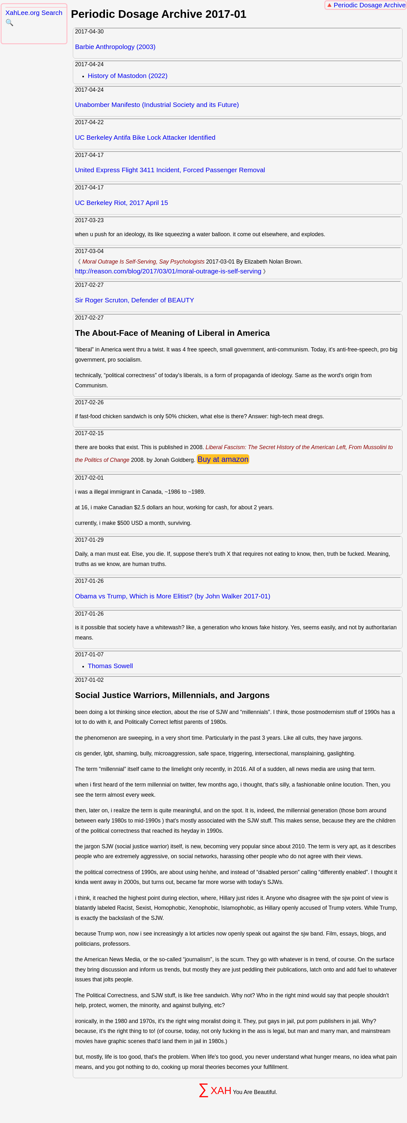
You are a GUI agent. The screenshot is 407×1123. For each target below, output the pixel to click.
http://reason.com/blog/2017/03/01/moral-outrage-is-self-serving (168, 271)
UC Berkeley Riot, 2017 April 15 (121, 202)
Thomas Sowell (110, 665)
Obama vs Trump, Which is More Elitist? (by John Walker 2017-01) (172, 596)
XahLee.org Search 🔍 (33, 17)
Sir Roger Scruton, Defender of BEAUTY (134, 300)
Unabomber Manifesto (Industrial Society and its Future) (157, 104)
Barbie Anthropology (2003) (115, 46)
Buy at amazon (222, 459)
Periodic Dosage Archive (370, 5)
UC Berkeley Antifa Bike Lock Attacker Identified (145, 137)
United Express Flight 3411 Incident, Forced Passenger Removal (170, 169)
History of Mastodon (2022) (128, 75)
